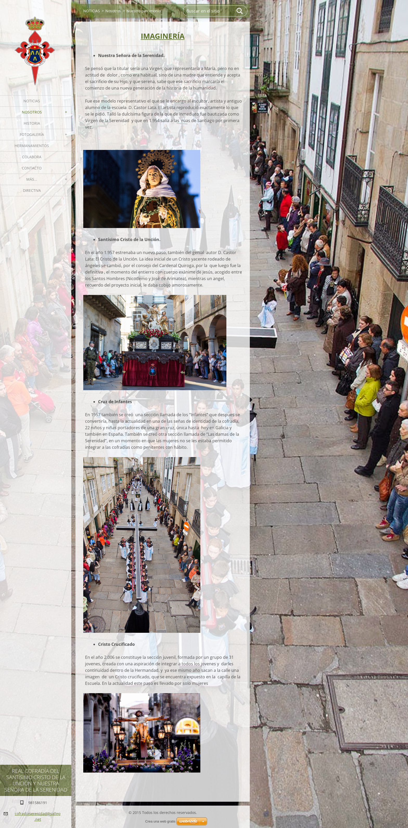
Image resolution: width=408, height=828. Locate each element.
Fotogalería (32, 134)
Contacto (32, 168)
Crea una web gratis (160, 821)
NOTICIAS (31, 100)
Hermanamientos (32, 145)
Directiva (32, 190)
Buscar (240, 11)
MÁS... (31, 179)
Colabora (31, 156)
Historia (32, 123)
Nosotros (32, 112)
